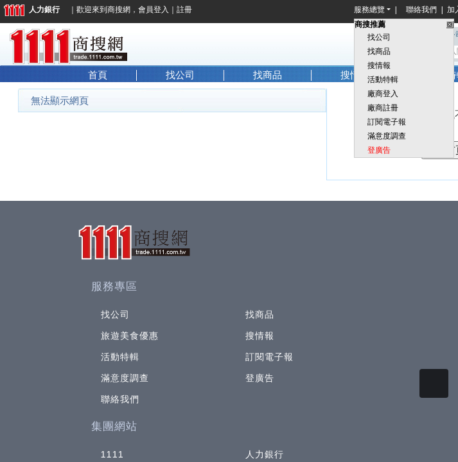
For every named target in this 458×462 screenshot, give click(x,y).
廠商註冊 (382, 107)
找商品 (379, 51)
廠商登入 (382, 93)
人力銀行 (32, 9)
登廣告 (379, 150)
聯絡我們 (423, 9)
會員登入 (153, 9)
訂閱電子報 (386, 121)
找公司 (379, 37)
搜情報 (379, 65)
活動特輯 (382, 79)
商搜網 (118, 9)
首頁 (97, 75)
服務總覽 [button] (369, 9)
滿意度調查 (386, 136)
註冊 (184, 9)
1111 (113, 454)
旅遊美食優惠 (130, 335)
